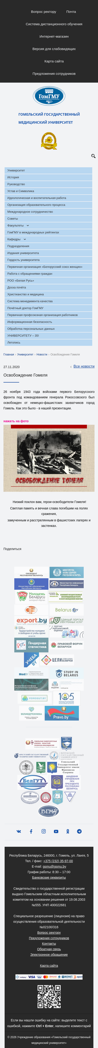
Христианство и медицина (25, 294)
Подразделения (18, 246)
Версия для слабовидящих (54, 49)
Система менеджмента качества (30, 301)
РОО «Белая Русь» (20, 280)
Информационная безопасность (29, 322)
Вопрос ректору (43, 12)
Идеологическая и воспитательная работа (36, 198)
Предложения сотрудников (54, 73)
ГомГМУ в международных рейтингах (33, 232)
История (13, 177)
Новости (42, 354)
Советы (12, 218)
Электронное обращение (49, 954)
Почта (71, 12)
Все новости (82, 366)
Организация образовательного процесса (36, 205)
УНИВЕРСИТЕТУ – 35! (23, 335)
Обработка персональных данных (31, 328)
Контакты (49, 943)
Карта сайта (54, 61)
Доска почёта (16, 287)
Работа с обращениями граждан (29, 273)
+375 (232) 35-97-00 (58, 861)
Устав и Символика (20, 191)
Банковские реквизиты (49, 877)
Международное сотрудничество (30, 211)
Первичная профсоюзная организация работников (42, 315)
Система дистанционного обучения (54, 24)
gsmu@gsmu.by (54, 866)
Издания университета (23, 253)
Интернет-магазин (54, 36)
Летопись (13, 342)
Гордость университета (23, 260)
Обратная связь (49, 949)
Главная (8, 354)
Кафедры (14, 239)
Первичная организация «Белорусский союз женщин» (44, 266)
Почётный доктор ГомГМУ (25, 308)
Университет (16, 170)
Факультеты (15, 225)
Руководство (16, 184)
